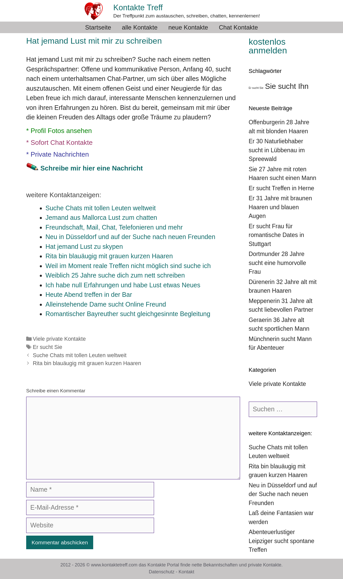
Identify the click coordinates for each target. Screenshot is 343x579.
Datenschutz (161, 571)
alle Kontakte (140, 27)
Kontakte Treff (138, 7)
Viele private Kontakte (59, 339)
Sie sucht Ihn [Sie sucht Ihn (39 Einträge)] (287, 86)
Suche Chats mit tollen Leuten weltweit (80, 355)
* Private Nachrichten (57, 154)
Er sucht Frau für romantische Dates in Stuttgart (276, 235)
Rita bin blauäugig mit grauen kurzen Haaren (87, 363)
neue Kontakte (188, 27)
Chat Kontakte (238, 27)
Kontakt (186, 571)
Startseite (98, 27)
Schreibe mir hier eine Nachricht (91, 168)
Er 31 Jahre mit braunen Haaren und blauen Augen (280, 207)
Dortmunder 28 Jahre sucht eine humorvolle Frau (277, 263)
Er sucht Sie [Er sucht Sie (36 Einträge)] (256, 87)
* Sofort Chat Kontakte (59, 142)
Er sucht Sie (47, 347)
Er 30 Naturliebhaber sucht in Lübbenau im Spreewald (277, 150)
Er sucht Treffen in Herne (281, 188)
